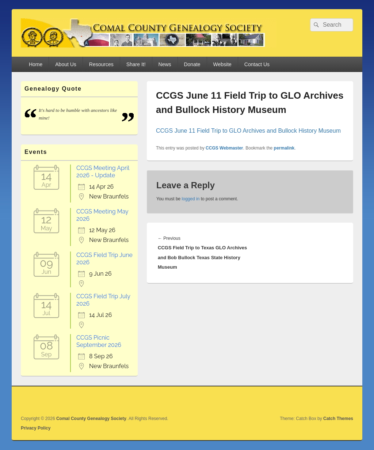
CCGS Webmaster (224, 148)
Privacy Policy (35, 428)
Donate (192, 64)
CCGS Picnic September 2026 (98, 341)
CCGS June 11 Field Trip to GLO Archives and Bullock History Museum (248, 131)
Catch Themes (338, 418)
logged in (191, 198)
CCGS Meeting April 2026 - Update (102, 172)
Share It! (136, 64)
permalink (284, 148)
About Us (65, 64)
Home (35, 64)
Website (222, 64)
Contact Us (257, 64)
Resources (101, 64)
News (165, 64)
